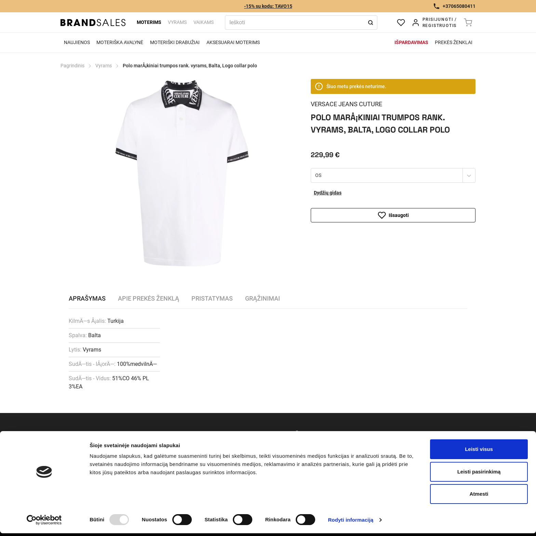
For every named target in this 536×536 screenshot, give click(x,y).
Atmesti (478, 494)
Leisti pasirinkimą (479, 472)
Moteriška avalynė (119, 42)
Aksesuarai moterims (233, 42)
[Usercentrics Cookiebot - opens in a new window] (44, 520)
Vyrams (177, 22)
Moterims (149, 22)
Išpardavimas (411, 42)
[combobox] (316, 175)
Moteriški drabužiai (175, 42)
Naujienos (77, 42)
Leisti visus (479, 449)
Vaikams (203, 22)
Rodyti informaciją (350, 520)
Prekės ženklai (453, 42)
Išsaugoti (393, 215)
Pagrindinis (72, 65)
